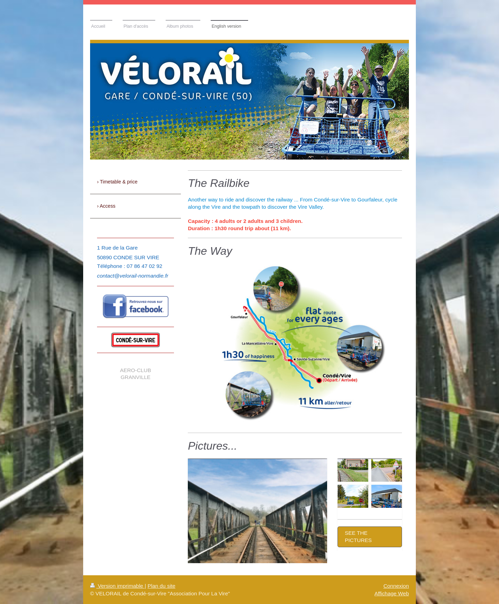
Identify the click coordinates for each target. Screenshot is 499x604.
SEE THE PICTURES (358, 536)
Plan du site (161, 586)
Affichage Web (391, 593)
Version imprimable (117, 586)
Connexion (396, 586)
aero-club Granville (135, 373)
